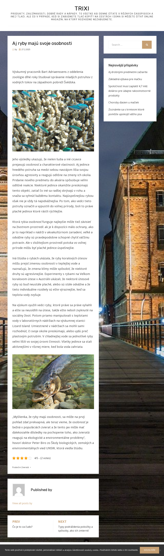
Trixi (82, 8)
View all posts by (22, 503)
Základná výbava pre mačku (125, 79)
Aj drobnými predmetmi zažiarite (128, 72)
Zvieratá (25, 467)
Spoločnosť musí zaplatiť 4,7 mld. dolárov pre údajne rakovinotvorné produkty (129, 90)
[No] (160, 550)
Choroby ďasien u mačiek (123, 102)
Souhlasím (149, 550)
